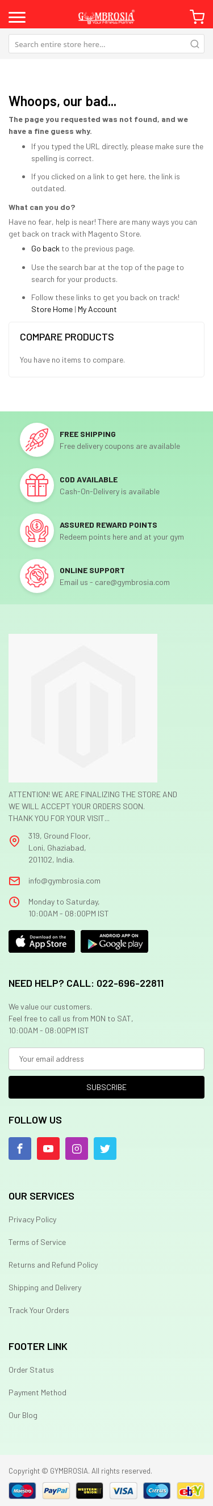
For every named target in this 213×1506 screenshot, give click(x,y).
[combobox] (106, 43)
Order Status (31, 1369)
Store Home (52, 309)
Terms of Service (37, 1242)
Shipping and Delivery (45, 1287)
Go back (45, 248)
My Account (97, 309)
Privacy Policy (32, 1219)
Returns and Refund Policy (53, 1264)
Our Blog (23, 1415)
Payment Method (37, 1392)
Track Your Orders (39, 1310)
